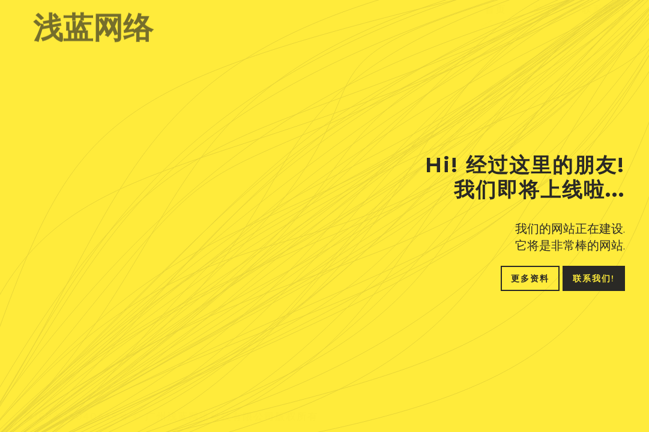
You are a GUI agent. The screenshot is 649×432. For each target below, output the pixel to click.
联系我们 (603, 20)
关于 (544, 20)
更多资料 (530, 278)
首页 (495, 20)
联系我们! (594, 278)
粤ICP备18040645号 (76, 410)
